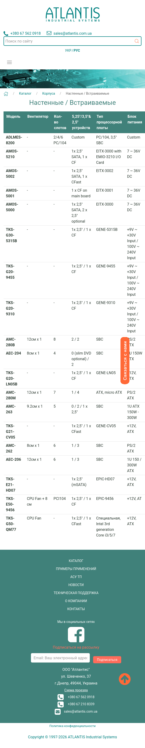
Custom (78, 137)
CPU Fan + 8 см (37, 501)
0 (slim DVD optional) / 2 (81, 359)
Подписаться (107, 660)
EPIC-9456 (105, 498)
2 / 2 (75, 339)
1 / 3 (75, 445)
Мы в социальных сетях (76, 622)
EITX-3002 (104, 171)
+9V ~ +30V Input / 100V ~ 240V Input (133, 243)
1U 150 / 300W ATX (134, 465)
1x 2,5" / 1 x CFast (81, 429)
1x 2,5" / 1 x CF (81, 232)
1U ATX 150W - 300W (133, 412)
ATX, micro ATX (109, 392)
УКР (68, 50)
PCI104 (60, 498)
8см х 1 (33, 353)
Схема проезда (76, 690)
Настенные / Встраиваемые (87, 93)
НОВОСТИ (76, 585)
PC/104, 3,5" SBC (106, 140)
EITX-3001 (104, 190)
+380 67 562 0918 (76, 697)
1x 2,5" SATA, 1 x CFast (79, 176)
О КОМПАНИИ (76, 601)
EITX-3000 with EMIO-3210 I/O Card (108, 157)
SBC (99, 339)
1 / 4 (75, 392)
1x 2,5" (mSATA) (78, 482)
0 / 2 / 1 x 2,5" (79, 409)
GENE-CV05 (106, 426)
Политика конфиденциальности (73, 726)
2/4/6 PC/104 (60, 140)
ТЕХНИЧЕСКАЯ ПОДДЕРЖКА (76, 593)
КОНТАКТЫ (76, 609)
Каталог (25, 93)
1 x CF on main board (81, 193)
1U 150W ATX (134, 356)
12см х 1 (34, 339)
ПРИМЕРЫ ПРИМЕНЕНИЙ (76, 569)
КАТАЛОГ (76, 561)
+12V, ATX (131, 376)
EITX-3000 (104, 204)
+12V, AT (134, 498)
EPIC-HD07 (105, 479)
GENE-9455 (105, 266)
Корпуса (48, 93)
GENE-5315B (107, 229)
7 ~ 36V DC (133, 154)
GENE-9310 (105, 302)
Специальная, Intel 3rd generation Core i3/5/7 (108, 526)
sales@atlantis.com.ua (76, 711)
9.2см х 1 (35, 406)
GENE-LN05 (106, 373)
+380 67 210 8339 (76, 704)
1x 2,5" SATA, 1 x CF (79, 157)
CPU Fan (34, 518)
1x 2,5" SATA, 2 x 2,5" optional (79, 213)
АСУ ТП (76, 577)
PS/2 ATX (131, 342)
